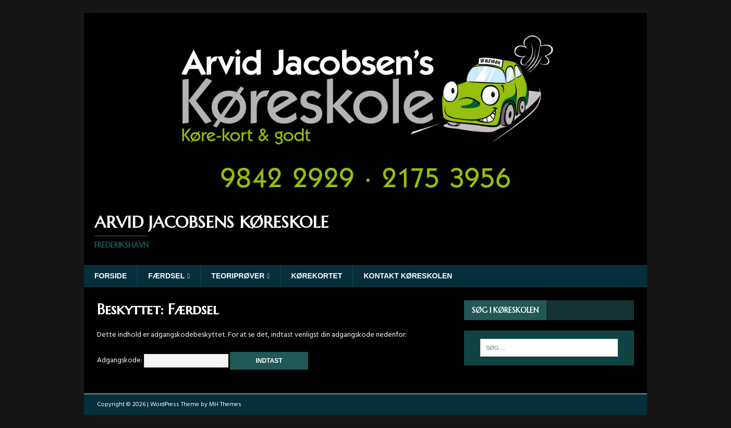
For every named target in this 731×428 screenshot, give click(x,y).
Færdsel (166, 276)
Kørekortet (316, 276)
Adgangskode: (162, 360)
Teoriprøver (237, 276)
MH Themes (225, 404)
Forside (110, 276)
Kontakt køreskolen (407, 276)
